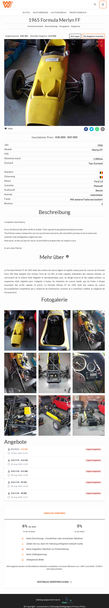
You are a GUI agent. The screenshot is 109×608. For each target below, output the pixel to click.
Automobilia (58, 12)
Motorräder (40, 12)
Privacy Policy (78, 606)
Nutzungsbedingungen (60, 606)
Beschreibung (51, 26)
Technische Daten (35, 26)
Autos (26, 12)
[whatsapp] (97, 129)
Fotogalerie (64, 26)
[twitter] (91, 129)
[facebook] (86, 129)
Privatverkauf (78, 12)
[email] (103, 129)
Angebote (75, 26)
